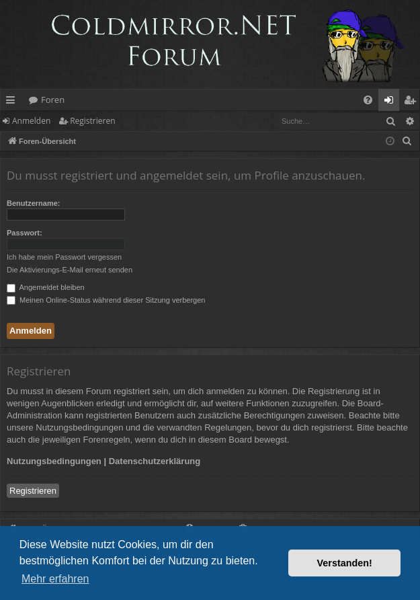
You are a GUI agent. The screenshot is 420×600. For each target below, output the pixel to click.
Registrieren (92, 120)
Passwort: (24, 233)
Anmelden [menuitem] (392, 102)
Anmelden (31, 120)
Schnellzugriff (13, 102)
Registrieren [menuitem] (412, 102)
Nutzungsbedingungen (54, 461)
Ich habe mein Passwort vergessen (64, 257)
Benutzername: (33, 203)
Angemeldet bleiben (46, 287)
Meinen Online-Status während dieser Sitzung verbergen (106, 300)
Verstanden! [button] (344, 563)
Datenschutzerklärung (155, 461)
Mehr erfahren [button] (55, 579)
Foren (53, 99)
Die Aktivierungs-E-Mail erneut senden (69, 270)
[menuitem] (368, 100)
